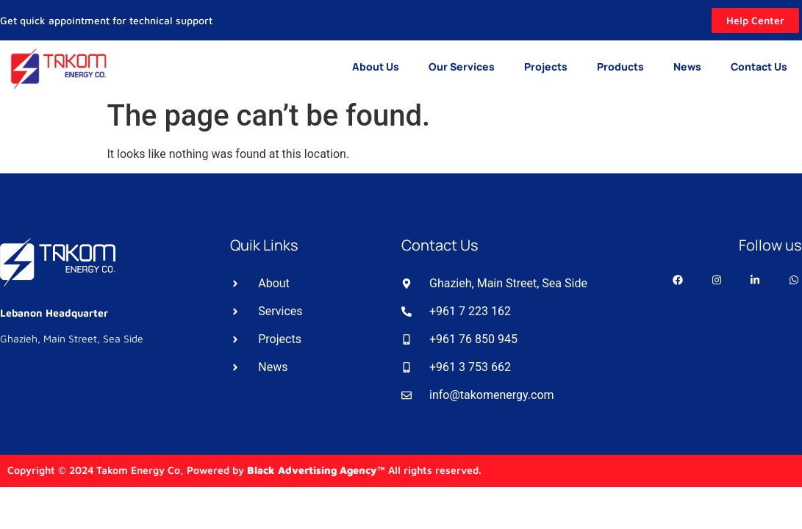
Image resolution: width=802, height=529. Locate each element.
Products (620, 66)
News (687, 66)
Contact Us (759, 66)
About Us (375, 66)
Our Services (462, 66)
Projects (546, 66)
